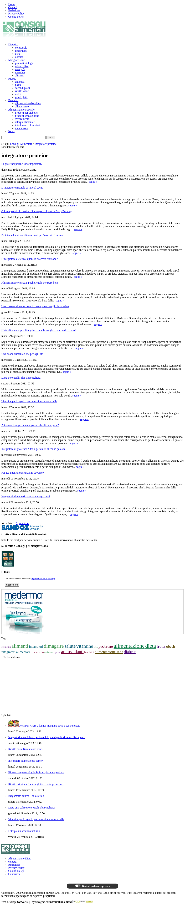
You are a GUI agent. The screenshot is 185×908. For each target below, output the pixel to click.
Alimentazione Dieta (19, 858)
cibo (96, 647)
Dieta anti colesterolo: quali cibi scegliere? (31, 807)
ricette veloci (22, 91)
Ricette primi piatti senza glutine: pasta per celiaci (35, 784)
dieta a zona (21, 128)
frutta (161, 646)
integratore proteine (45, 143)
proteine (105, 646)
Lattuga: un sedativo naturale (24, 830)
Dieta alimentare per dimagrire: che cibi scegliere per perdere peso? (38, 330)
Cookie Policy (16, 16)
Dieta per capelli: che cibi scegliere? (21, 377)
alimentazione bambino (28, 103)
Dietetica (13, 44)
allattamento (22, 106)
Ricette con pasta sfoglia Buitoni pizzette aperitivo (36, 772)
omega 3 (20, 69)
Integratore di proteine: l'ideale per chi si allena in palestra (33, 448)
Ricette (12, 78)
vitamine (20, 72)
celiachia (6, 646)
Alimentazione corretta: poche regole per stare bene (29, 282)
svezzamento (22, 118)
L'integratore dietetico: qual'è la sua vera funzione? (29, 258)
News (11, 131)
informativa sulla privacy (43, 578)
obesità (19, 56)
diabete (130, 651)
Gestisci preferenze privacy (92, 886)
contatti (12, 861)
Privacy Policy (16, 13)
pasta (18, 84)
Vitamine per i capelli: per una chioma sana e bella (29, 401)
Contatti (12, 7)
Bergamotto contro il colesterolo (26, 795)
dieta (17, 53)
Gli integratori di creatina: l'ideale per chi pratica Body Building (36, 211)
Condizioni (14, 874)
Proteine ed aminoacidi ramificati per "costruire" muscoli (32, 235)
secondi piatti (22, 87)
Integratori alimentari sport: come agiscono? (25, 496)
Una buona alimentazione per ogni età (22, 353)
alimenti (19, 75)
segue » (93, 181)
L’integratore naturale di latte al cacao (22, 187)
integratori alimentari (15, 652)
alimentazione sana (109, 652)
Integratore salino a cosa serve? (25, 760)
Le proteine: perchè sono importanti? (21, 163)
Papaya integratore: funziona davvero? (22, 472)
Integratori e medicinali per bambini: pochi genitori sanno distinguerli (46, 737)
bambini (89, 652)
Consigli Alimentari (21, 143)
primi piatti (21, 97)
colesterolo (21, 47)
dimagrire (54, 646)
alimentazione (129, 646)
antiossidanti (72, 651)
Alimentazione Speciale (21, 109)
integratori (21, 50)
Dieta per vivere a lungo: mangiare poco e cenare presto (49, 725)
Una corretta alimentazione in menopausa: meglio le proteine (35, 306)
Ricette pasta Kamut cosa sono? (25, 749)
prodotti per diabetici (26, 112)
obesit (170, 646)
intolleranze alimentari (27, 125)
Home (11, 4)
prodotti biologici (24, 63)
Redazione (14, 10)
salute (70, 646)
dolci (18, 94)
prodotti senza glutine (27, 115)
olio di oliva (21, 66)
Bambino (13, 100)
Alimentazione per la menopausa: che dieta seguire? (30, 425)
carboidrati (49, 652)
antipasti (19, 81)
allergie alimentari (25, 122)
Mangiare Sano (16, 60)
